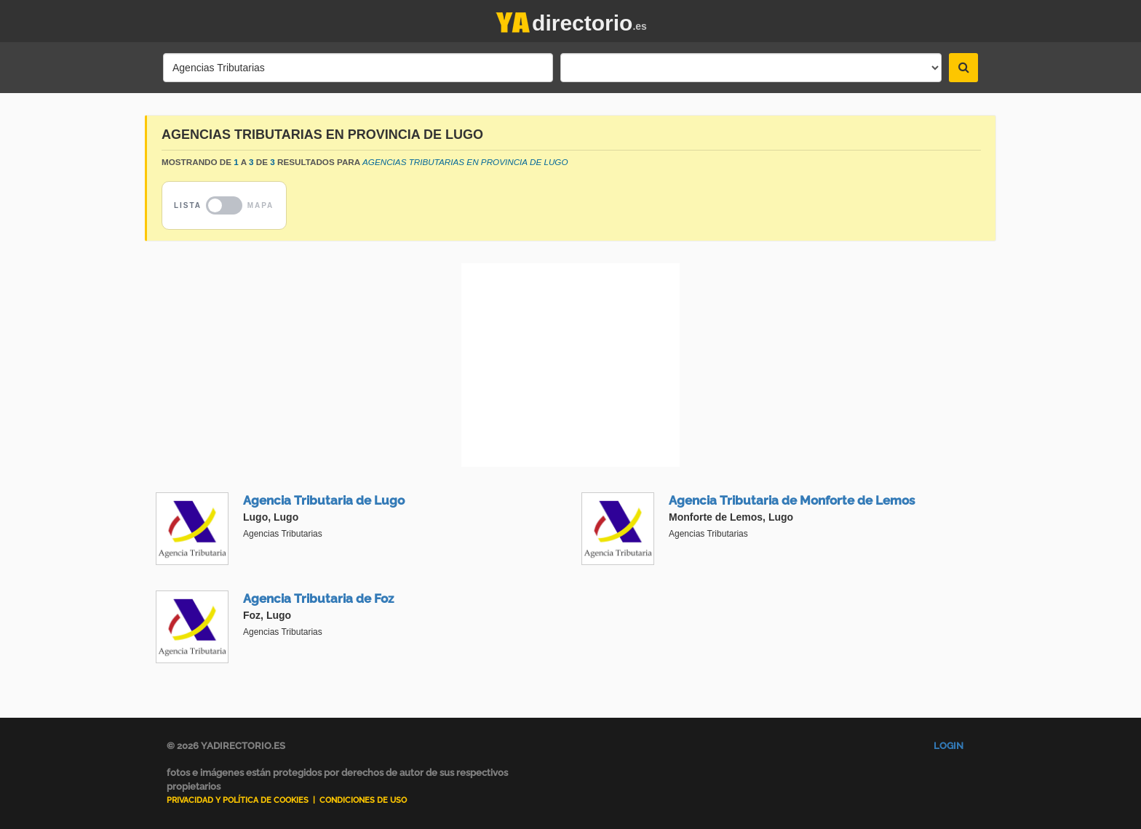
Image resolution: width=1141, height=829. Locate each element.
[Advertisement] (570, 365)
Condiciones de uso (363, 800)
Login (948, 745)
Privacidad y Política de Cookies (238, 800)
